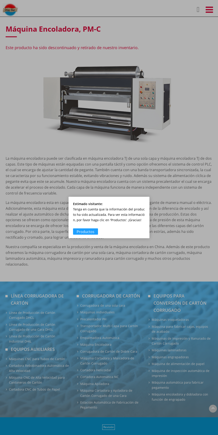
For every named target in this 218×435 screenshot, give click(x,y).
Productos (85, 231)
